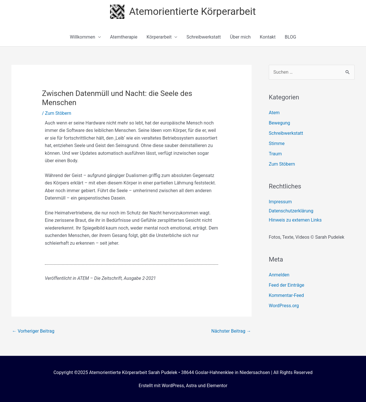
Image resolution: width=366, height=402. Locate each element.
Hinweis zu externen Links (295, 220)
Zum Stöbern (58, 113)
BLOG (290, 37)
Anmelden (279, 275)
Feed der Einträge (286, 285)
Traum (275, 153)
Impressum (280, 201)
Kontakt (268, 37)
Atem (274, 112)
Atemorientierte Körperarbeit (192, 11)
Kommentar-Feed (286, 295)
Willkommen (82, 37)
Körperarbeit (159, 37)
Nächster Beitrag (231, 331)
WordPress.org (284, 305)
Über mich (240, 37)
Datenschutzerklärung (291, 211)
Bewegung (279, 123)
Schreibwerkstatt (203, 37)
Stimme (277, 143)
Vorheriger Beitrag (33, 331)
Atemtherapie (124, 37)
